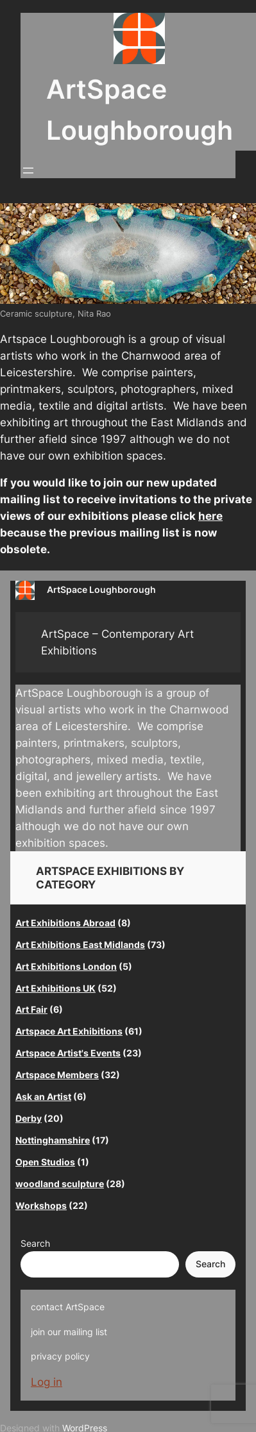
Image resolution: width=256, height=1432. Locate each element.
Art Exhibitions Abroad (65, 922)
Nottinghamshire (52, 1140)
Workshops (41, 1205)
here (210, 516)
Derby (28, 1118)
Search (35, 1243)
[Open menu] (28, 170)
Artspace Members (57, 1074)
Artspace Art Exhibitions (69, 1031)
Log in (46, 1382)
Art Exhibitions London (66, 966)
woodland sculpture (59, 1183)
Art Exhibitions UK (55, 988)
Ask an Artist (43, 1096)
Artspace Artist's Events (68, 1052)
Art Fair (31, 1009)
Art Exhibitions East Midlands (80, 944)
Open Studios (45, 1161)
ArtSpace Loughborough (101, 589)
